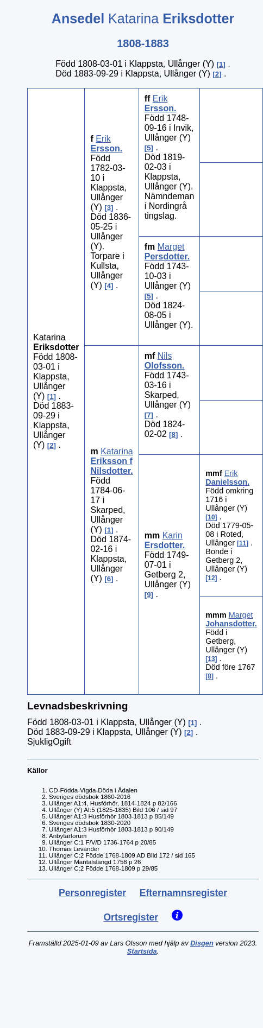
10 (211, 517)
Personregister (92, 892)
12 (211, 578)
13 (211, 659)
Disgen (202, 943)
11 (242, 543)
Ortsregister (130, 917)
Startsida (142, 951)
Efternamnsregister (183, 892)
